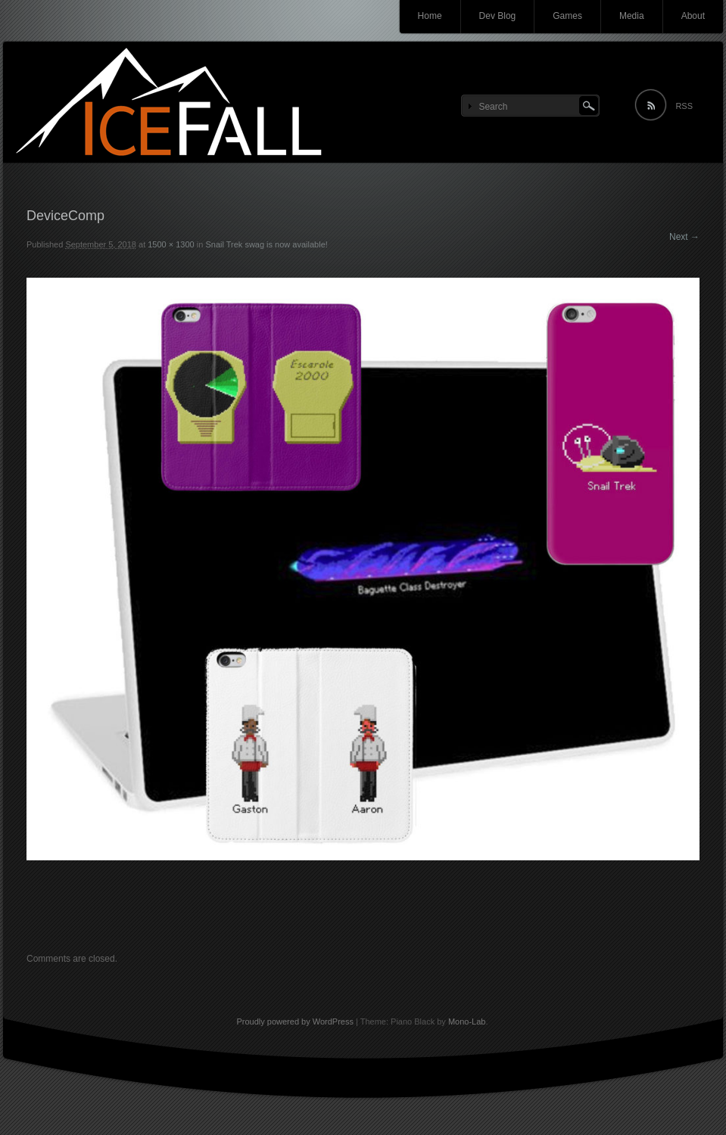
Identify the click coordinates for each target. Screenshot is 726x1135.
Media (631, 16)
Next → (684, 237)
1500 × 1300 (171, 244)
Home (430, 16)
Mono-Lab (467, 1021)
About (693, 16)
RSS (684, 105)
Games (567, 16)
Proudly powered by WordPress (294, 1021)
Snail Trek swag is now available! (266, 244)
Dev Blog (497, 16)
